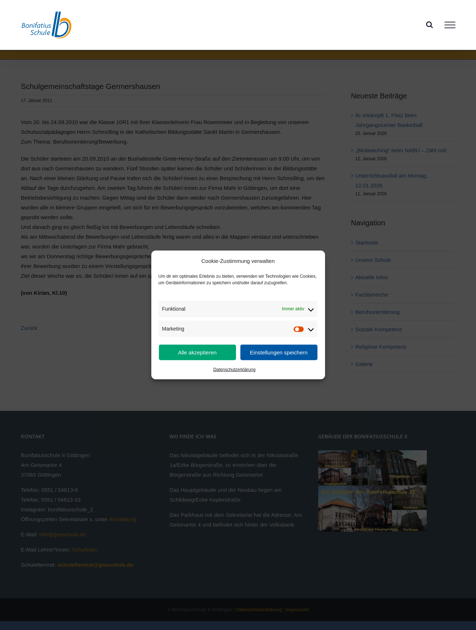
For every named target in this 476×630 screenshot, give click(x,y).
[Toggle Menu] (450, 25)
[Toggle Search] (429, 24)
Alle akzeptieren (197, 352)
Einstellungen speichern (278, 352)
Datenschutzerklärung (234, 369)
